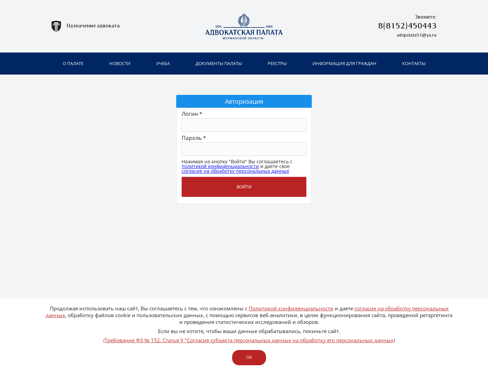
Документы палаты (219, 63)
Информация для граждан (344, 63)
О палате (73, 63)
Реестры (277, 63)
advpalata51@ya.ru (416, 35)
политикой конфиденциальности (220, 166)
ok (249, 357)
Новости (119, 63)
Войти (244, 186)
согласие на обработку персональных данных (235, 171)
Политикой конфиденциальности (291, 308)
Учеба (163, 63)
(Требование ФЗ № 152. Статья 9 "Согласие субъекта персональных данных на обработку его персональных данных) (249, 340)
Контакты (414, 63)
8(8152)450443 (407, 26)
